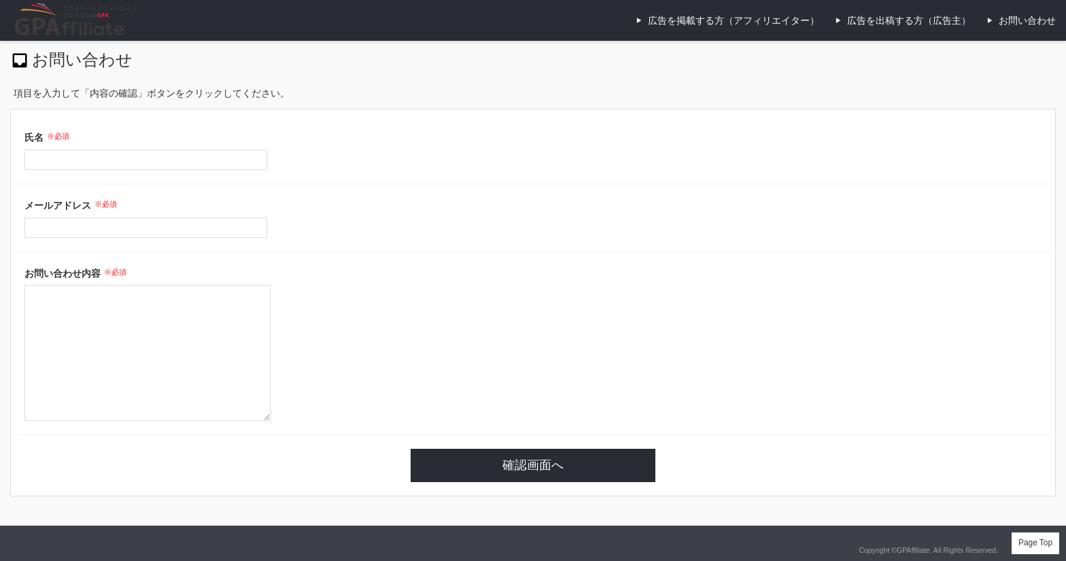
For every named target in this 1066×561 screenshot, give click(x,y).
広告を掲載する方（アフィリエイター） (733, 20)
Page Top (1035, 542)
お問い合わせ (1027, 20)
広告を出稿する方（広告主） (909, 20)
